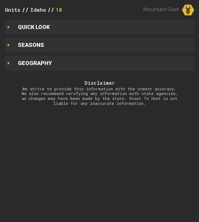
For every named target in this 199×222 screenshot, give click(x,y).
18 (59, 9)
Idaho (38, 9)
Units (12, 9)
